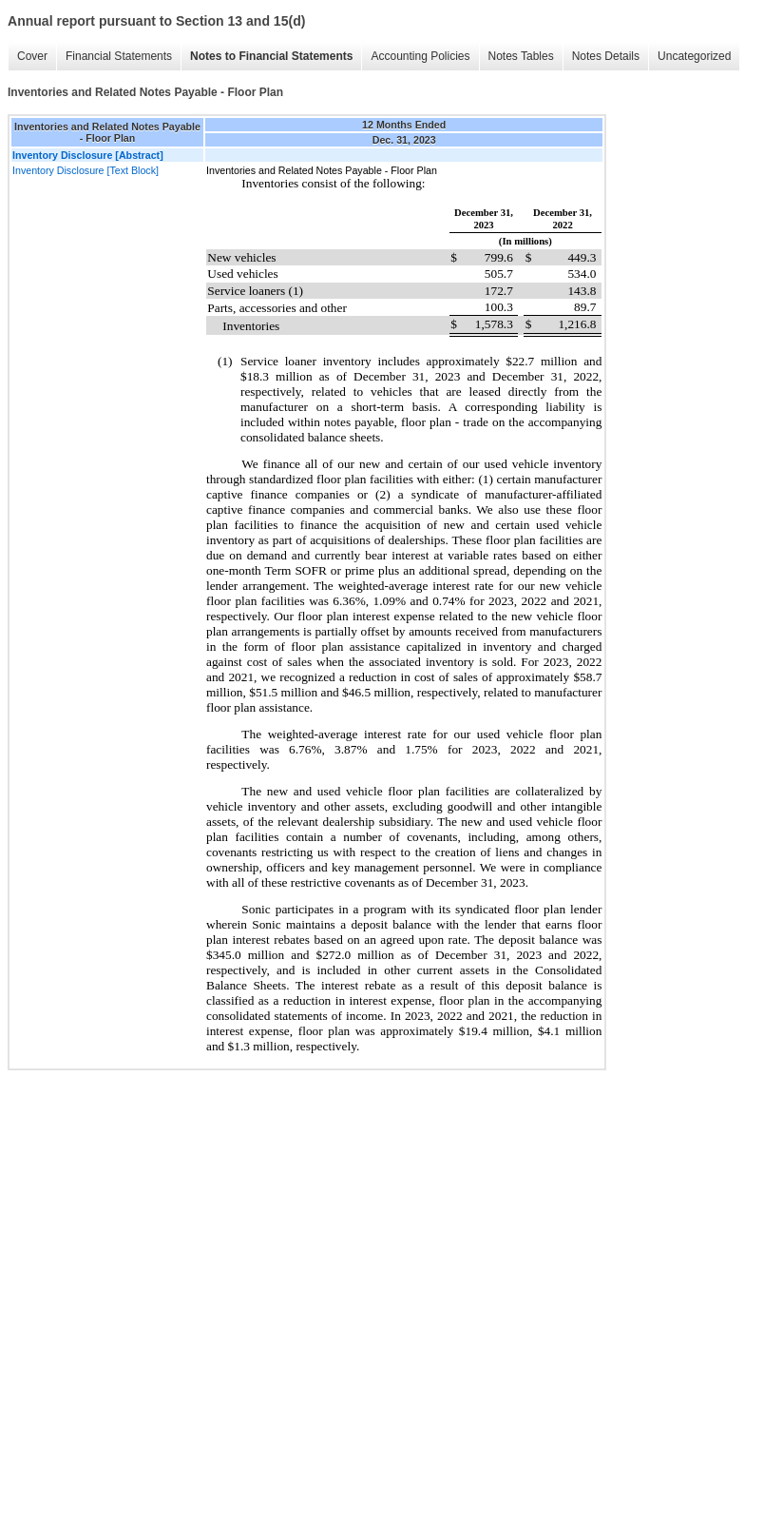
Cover (32, 56)
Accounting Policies (420, 56)
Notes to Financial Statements (271, 56)
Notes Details (606, 56)
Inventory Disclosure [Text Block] (85, 170)
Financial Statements (119, 56)
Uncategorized (694, 56)
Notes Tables (521, 56)
